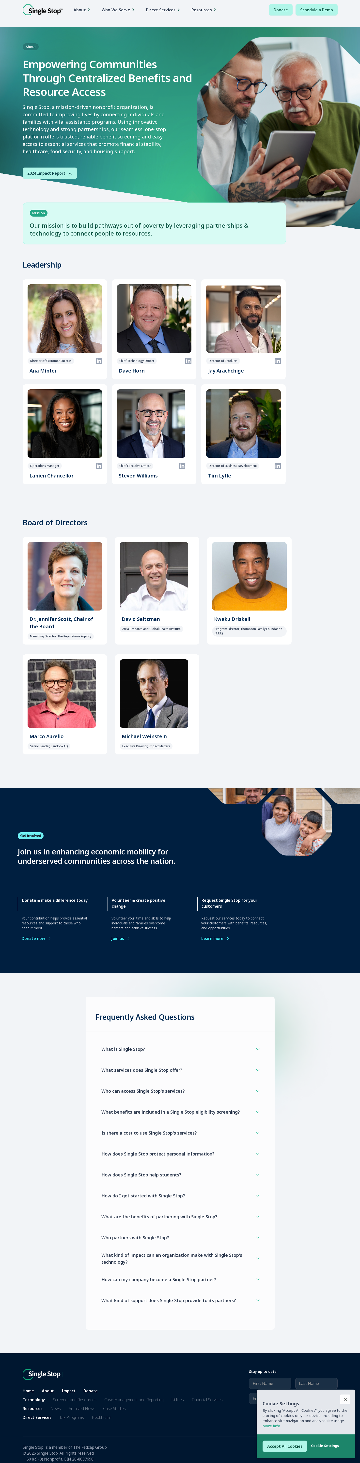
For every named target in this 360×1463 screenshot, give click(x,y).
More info (271, 1425)
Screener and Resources (74, 1399)
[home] (43, 10)
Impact (69, 1391)
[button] (83, 10)
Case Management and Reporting (134, 1399)
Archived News (82, 1408)
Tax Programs (71, 1417)
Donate (281, 10)
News (55, 1408)
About (48, 1391)
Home (28, 1391)
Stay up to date (263, 1371)
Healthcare (101, 1417)
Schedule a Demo (316, 10)
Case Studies (114, 1408)
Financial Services (207, 1399)
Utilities (178, 1399)
